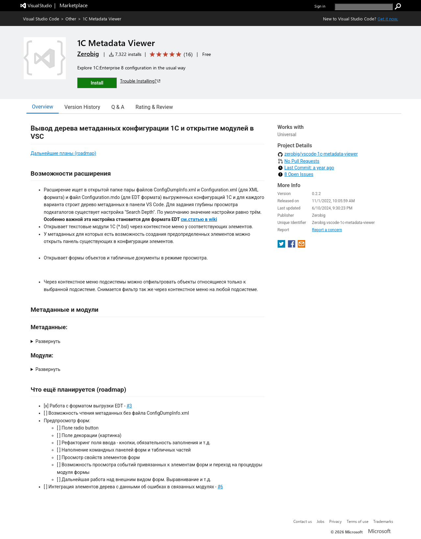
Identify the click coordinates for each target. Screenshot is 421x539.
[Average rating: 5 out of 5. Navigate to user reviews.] (170, 54)
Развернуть (48, 341)
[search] (363, 6)
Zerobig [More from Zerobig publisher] (88, 54)
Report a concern (327, 230)
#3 (129, 405)
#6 (220, 486)
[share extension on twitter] (282, 246)
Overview (42, 107)
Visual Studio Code (41, 18)
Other (70, 18)
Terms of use (357, 521)
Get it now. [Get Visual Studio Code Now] (388, 18)
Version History (82, 107)
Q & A (117, 107)
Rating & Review (154, 107)
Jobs (320, 521)
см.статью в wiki (199, 219)
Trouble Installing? (140, 81)
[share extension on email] (301, 246)
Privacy (335, 521)
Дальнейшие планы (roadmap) (63, 153)
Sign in (319, 6)
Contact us (302, 521)
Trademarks (383, 521)
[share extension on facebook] (292, 246)
